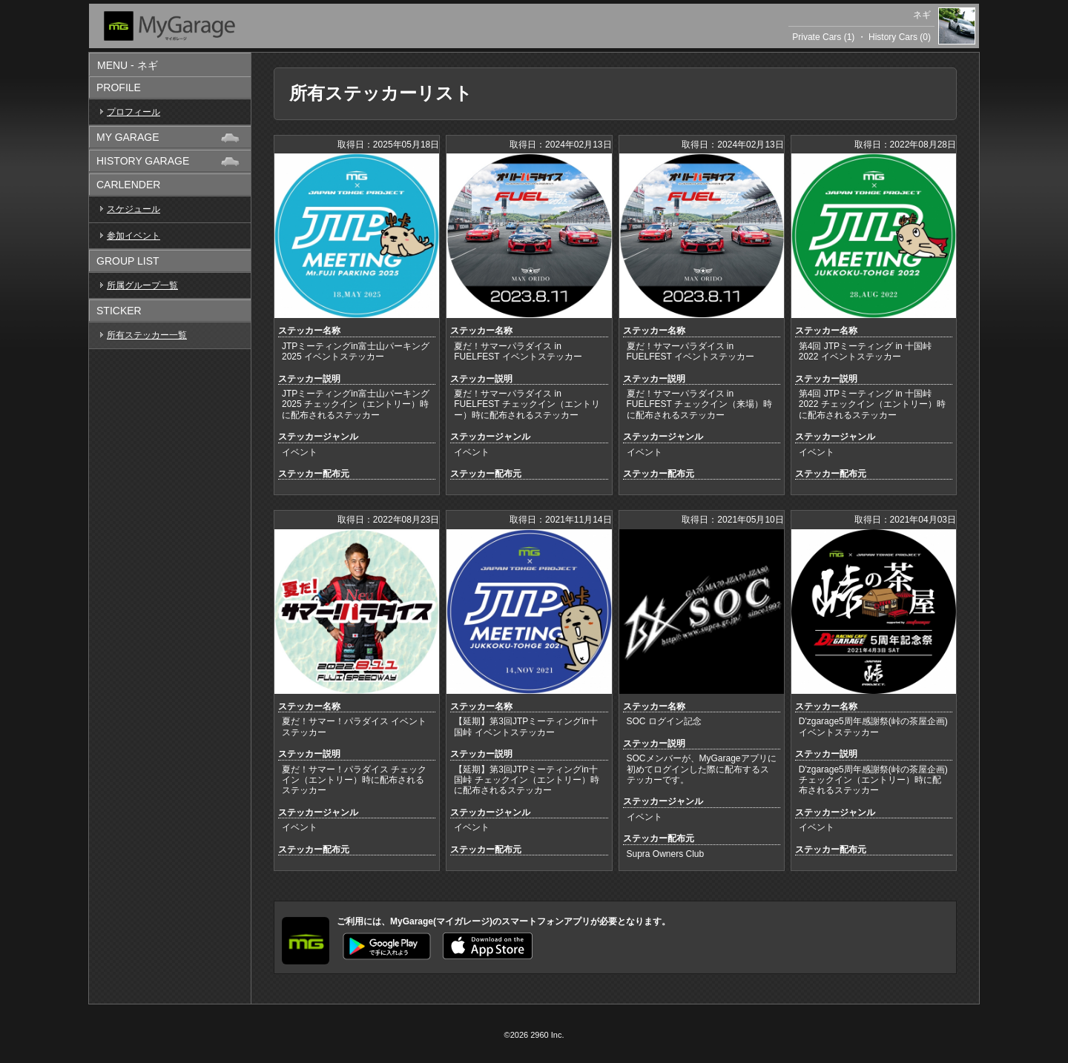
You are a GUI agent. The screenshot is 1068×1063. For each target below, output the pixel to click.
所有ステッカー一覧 (147, 335)
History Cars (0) (899, 37)
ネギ (922, 15)
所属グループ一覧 (142, 285)
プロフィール (133, 112)
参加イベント (133, 236)
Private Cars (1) (823, 37)
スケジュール (133, 209)
